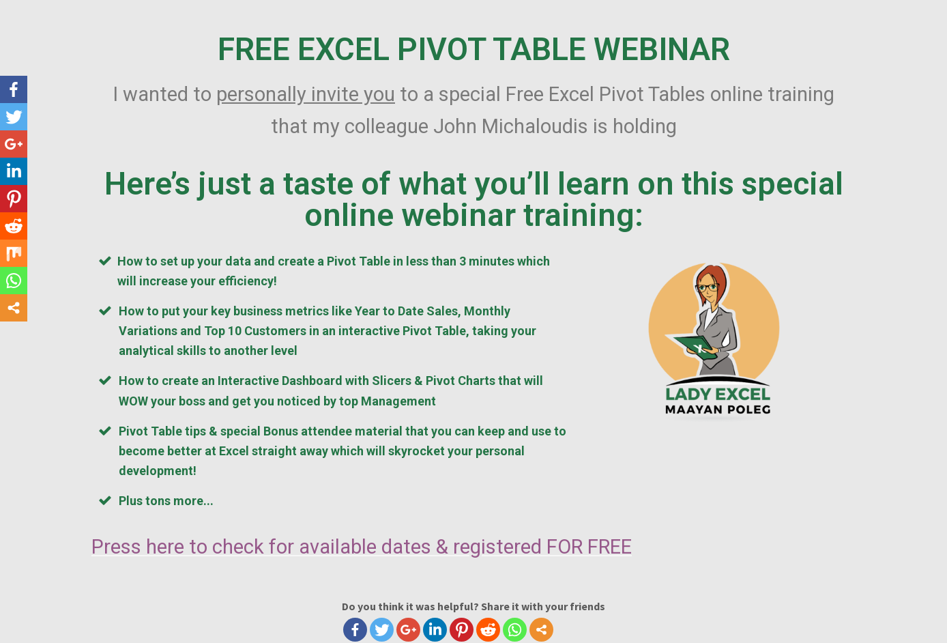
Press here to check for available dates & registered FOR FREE (361, 546)
